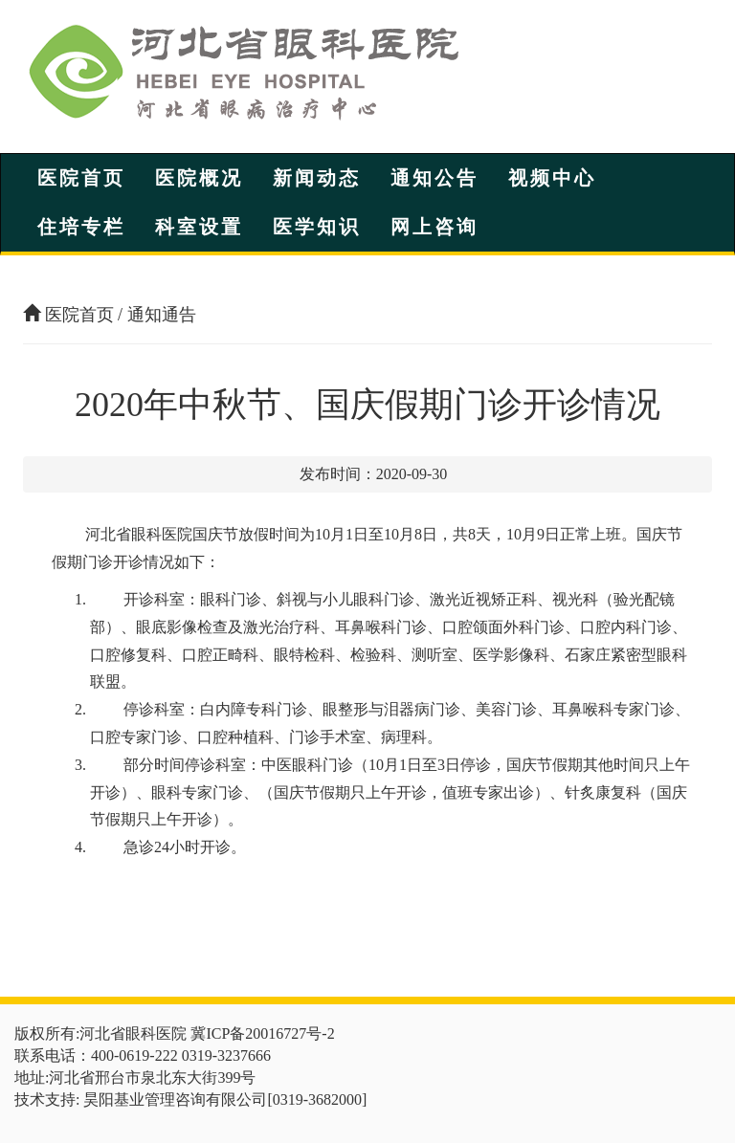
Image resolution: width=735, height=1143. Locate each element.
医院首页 (81, 177)
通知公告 (434, 177)
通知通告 (161, 314)
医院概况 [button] (199, 177)
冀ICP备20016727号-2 (262, 1033)
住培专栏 (81, 226)
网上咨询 (434, 226)
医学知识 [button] (317, 226)
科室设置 (199, 226)
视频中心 (552, 177)
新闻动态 (317, 177)
